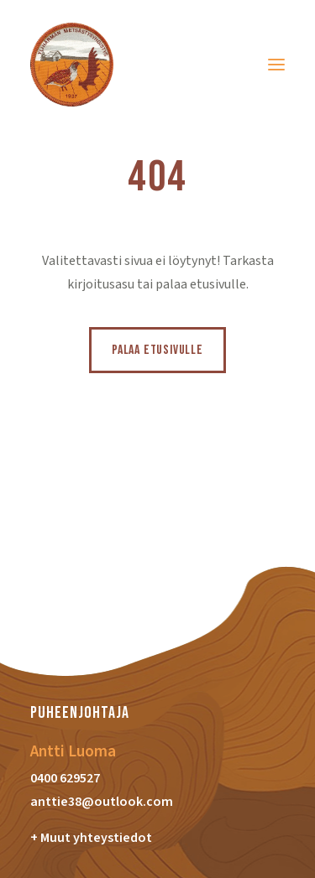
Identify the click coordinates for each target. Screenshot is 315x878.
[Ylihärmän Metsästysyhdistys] (71, 65)
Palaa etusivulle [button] (157, 350)
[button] (276, 64)
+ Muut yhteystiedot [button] (91, 838)
